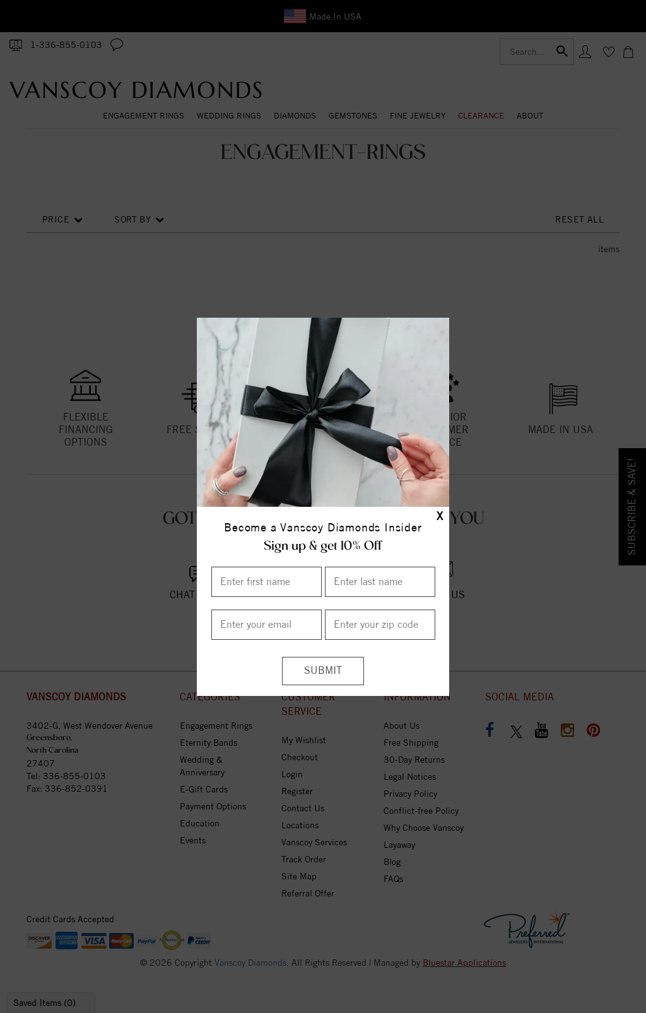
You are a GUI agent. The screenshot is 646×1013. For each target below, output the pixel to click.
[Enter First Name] (266, 582)
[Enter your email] (266, 625)
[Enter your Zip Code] (380, 625)
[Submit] (323, 671)
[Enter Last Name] (380, 582)
